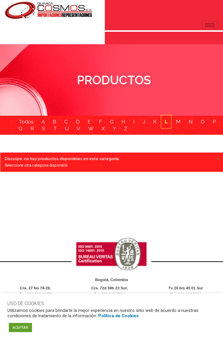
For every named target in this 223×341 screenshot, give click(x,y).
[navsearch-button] (7, 37)
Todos (26, 122)
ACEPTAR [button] (20, 327)
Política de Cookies (118, 315)
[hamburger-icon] (209, 25)
